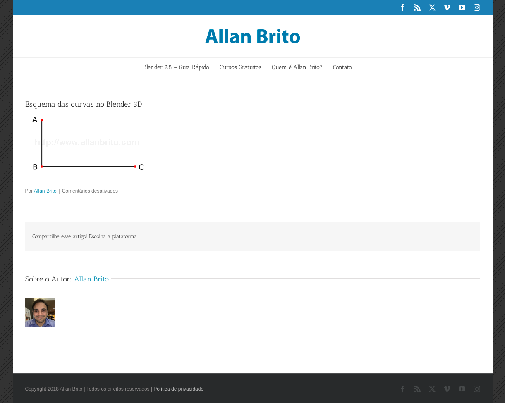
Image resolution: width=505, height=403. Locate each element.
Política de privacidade (178, 389)
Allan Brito (45, 191)
